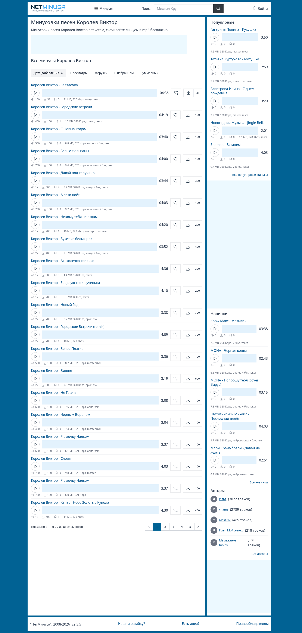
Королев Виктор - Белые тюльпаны (60, 151)
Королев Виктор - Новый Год (54, 305)
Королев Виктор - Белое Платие (57, 348)
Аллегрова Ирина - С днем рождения (232, 91)
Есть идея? (190, 623)
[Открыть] (193, 93)
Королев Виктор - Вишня (51, 370)
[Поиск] (183, 8)
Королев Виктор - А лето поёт (55, 195)
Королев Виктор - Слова (51, 458)
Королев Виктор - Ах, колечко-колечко (62, 261)
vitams (223, 509)
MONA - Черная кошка (229, 350)
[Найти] (218, 8)
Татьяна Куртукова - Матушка (235, 59)
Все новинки (259, 482)
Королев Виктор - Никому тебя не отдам (64, 217)
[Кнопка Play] (35, 93)
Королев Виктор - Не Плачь (53, 392)
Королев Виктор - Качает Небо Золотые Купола (70, 502)
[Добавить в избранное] (176, 93)
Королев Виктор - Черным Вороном (60, 414)
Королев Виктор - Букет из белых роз (61, 239)
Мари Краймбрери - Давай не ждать (235, 450)
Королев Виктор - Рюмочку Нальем (60, 436)
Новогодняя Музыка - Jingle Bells (237, 123)
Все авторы (259, 554)
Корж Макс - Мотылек (228, 321)
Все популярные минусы (250, 175)
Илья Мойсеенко (231, 530)
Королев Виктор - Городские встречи (61, 107)
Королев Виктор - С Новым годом (59, 129)
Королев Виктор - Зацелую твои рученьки (65, 283)
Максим (225, 520)
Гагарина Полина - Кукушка (233, 29)
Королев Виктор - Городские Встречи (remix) (68, 327)
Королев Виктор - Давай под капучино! (63, 173)
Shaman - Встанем (226, 145)
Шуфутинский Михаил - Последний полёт (230, 416)
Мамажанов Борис (228, 542)
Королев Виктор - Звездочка (54, 85)
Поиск (146, 8)
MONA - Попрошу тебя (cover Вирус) (234, 382)
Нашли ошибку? (131, 623)
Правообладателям (252, 623)
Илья (222, 499)
